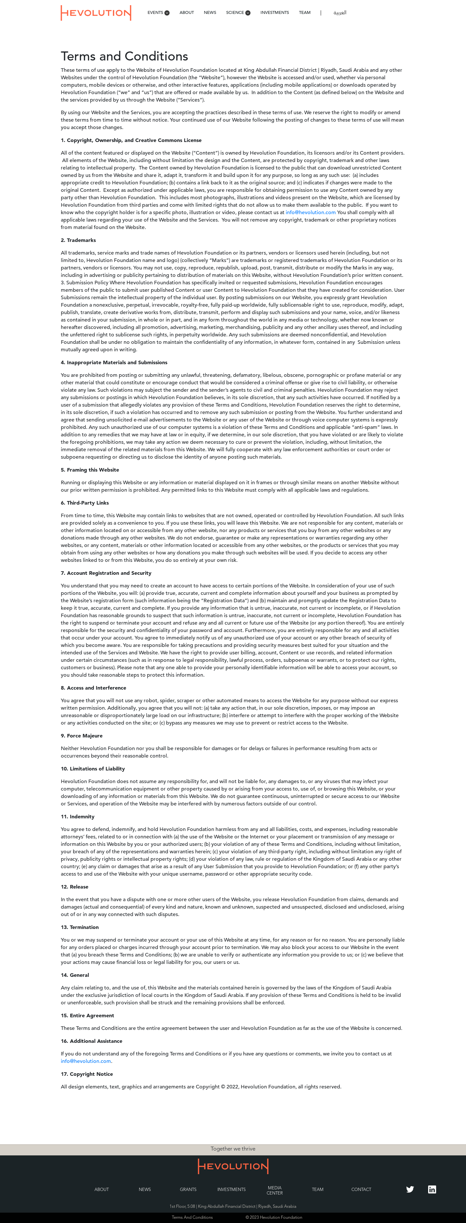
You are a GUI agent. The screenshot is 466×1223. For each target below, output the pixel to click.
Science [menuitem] (238, 12)
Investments (231, 1190)
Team (318, 1190)
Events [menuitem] (159, 12)
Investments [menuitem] (275, 12)
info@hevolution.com (311, 212)
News (145, 1190)
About (101, 1190)
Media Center (275, 1191)
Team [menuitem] (305, 12)
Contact (361, 1190)
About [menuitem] (187, 12)
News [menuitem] (210, 12)
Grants (188, 1190)
